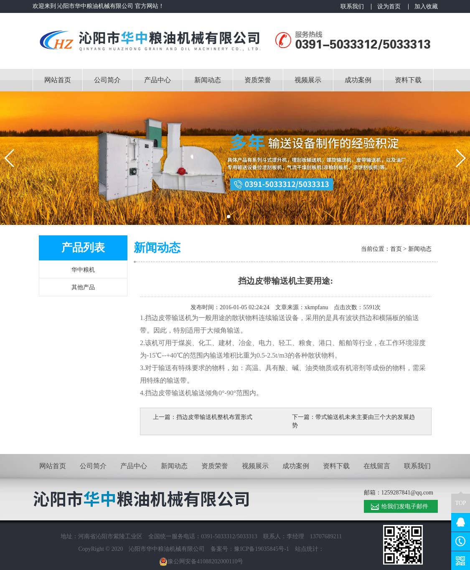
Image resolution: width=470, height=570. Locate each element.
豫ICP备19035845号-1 (261, 549)
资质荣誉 (257, 79)
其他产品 (83, 287)
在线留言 (376, 465)
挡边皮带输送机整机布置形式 (214, 417)
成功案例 (358, 79)
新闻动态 (207, 79)
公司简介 (107, 79)
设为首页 (389, 7)
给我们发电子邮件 (404, 506)
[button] (228, 216)
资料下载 (408, 79)
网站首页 (57, 79)
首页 (396, 249)
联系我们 (352, 7)
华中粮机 (83, 270)
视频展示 (308, 79)
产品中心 (157, 79)
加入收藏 (426, 7)
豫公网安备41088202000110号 (201, 561)
